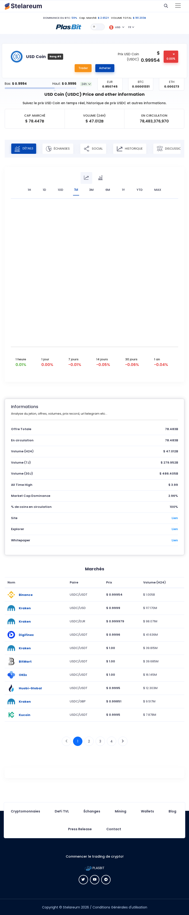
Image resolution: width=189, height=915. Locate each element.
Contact (113, 828)
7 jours (73, 359)
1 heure (20, 359)
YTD (140, 190)
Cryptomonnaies (25, 810)
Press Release (80, 828)
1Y (124, 190)
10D (59, 190)
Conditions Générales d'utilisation (120, 906)
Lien (175, 517)
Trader (83, 68)
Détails (25, 148)
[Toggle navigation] (178, 6)
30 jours (131, 359)
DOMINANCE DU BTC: (57, 18)
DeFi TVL (62, 810)
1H (28, 190)
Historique (133, 148)
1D (43, 190)
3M (92, 190)
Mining (120, 810)
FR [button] (129, 27)
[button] (68, 27)
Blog (172, 810)
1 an (157, 359)
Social (96, 148)
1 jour (45, 359)
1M (76, 190)
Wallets (147, 810)
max (158, 190)
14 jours (102, 359)
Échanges (61, 148)
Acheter (105, 68)
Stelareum (71, 906)
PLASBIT (94, 867)
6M (108, 190)
